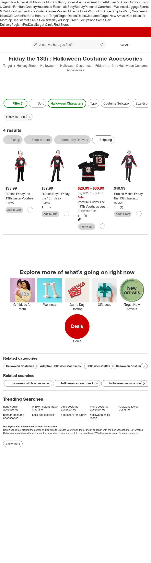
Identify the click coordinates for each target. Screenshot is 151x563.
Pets (25, 16)
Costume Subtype (116, 103)
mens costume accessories (99, 408)
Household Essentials (52, 7)
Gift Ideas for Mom (40, 2)
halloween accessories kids (77, 383)
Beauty (80, 7)
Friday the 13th (87, 210)
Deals (82, 16)
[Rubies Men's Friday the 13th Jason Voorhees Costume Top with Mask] (129, 196)
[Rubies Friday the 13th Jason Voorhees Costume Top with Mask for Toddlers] (21, 196)
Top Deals (13, 20)
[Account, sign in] (123, 44)
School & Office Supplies (106, 11)
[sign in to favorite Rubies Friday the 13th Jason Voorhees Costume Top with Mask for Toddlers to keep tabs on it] (30, 209)
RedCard (29, 25)
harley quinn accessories (10, 408)
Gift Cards (15, 16)
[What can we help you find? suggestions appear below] (68, 44)
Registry (17, 25)
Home (100, 2)
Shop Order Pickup (75, 20)
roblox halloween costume (129, 408)
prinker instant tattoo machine (45, 408)
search (102, 45)
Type (93, 103)
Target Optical (68, 16)
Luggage (133, 7)
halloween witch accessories (28, 383)
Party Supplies (134, 11)
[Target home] (8, 44)
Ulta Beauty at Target (43, 16)
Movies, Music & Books (72, 11)
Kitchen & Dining (117, 2)
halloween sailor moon (100, 416)
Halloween (47, 66)
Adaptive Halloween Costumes (60, 366)
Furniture (19, 7)
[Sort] (37, 103)
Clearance (93, 16)
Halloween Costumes (75, 66)
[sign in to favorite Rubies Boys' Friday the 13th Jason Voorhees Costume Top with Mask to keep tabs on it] (66, 213)
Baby (71, 7)
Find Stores (61, 25)
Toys (18, 11)
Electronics (29, 11)
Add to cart (14, 209)
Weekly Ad (54, 20)
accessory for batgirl (74, 414)
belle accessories (43, 414)
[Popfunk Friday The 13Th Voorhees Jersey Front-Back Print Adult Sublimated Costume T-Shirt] (93, 204)
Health (109, 7)
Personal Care (95, 7)
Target (7, 66)
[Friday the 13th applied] (18, 116)
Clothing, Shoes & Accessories (74, 2)
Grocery (31, 7)
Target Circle (44, 25)
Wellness (120, 7)
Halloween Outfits (98, 366)
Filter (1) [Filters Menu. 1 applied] (15, 103)
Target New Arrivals (13, 2)
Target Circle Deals (33, 20)
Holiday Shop (26, 66)
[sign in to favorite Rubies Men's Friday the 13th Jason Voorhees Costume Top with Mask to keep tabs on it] (139, 213)
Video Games (46, 11)
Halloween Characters (67, 103)
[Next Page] (29, 117)
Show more (13, 443)
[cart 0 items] (142, 44)
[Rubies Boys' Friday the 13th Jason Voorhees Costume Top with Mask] (57, 196)
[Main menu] (22, 44)
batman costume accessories (13, 416)
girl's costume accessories (69, 408)
